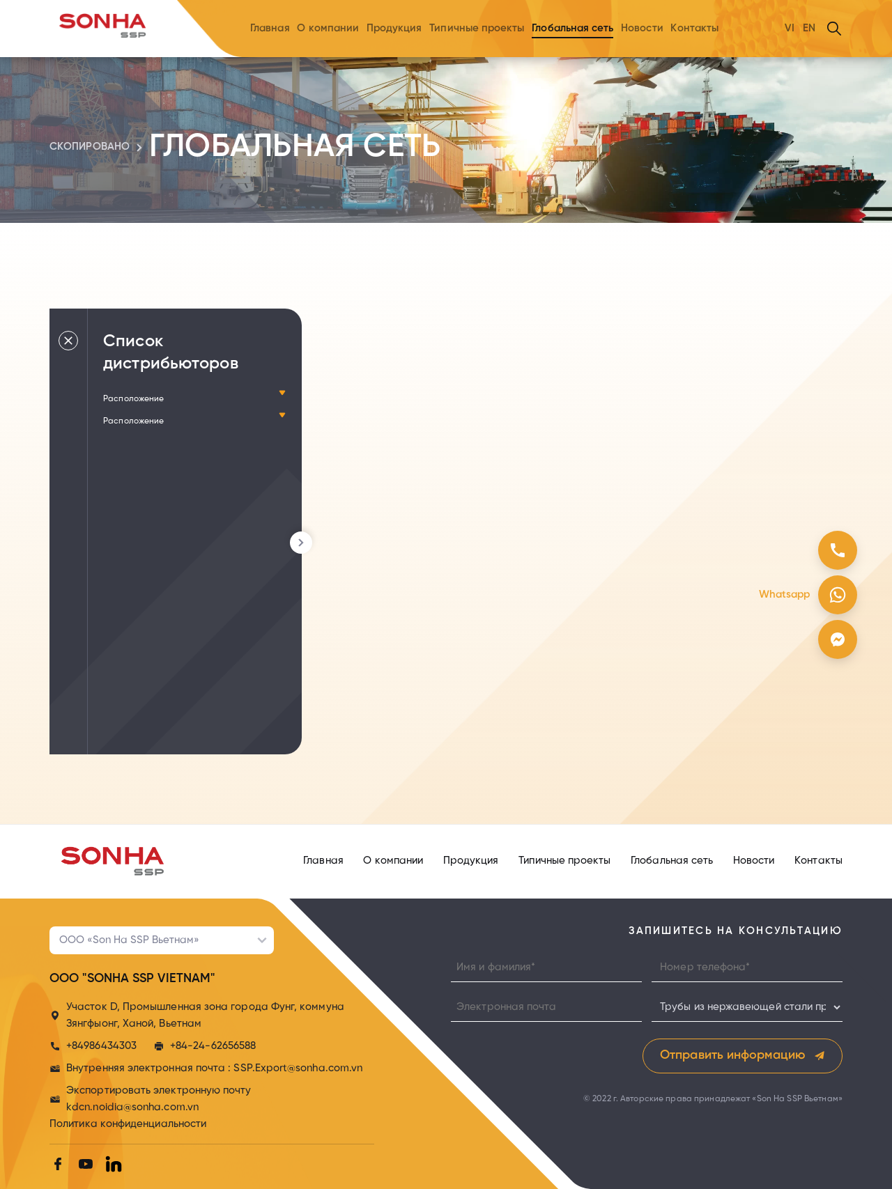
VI (789, 28)
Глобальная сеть (572, 28)
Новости (642, 28)
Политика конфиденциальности (127, 1124)
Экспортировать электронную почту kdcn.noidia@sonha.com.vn (158, 1099)
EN (809, 28)
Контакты (694, 28)
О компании (328, 28)
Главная (270, 28)
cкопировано (89, 147)
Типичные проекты (476, 28)
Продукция (394, 28)
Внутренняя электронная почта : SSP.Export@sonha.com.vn (214, 1068)
